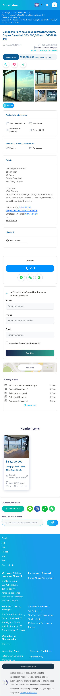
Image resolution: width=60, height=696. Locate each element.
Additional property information (20, 143)
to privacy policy (33, 343)
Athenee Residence (11, 592)
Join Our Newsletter (12, 516)
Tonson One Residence (12, 596)
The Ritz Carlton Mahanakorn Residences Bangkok (40, 623)
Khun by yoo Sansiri (11, 622)
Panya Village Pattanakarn (40, 577)
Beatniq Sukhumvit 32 (12, 618)
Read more (11, 220)
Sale (4, 542)
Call (30, 268)
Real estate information (16, 115)
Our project (7, 565)
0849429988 (31, 213)
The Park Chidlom (10, 600)
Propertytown (10, 5)
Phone (9, 314)
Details (9, 160)
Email (8, 329)
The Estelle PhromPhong (13, 614)
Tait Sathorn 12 (35, 611)
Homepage (6, 12)
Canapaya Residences (9, 17)
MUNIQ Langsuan (10, 580)
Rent (4, 546)
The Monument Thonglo (13, 630)
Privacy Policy (36, 656)
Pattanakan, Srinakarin (40, 573)
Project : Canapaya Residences (44, 50)
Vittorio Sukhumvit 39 (12, 626)
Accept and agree (17, 343)
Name (9, 300)
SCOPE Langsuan (10, 584)
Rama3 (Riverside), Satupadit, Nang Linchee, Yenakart (22, 15)
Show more (30, 405)
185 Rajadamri (8, 588)
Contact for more (11, 502)
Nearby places (11, 379)
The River (6, 643)
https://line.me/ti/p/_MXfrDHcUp (21, 210)
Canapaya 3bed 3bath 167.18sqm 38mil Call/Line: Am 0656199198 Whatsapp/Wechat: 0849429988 (15, 468)
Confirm (30, 353)
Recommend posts (20, 12)
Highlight (10, 232)
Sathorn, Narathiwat (39, 606)
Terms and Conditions (40, 651)
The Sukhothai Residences (40, 615)
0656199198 (25, 207)
